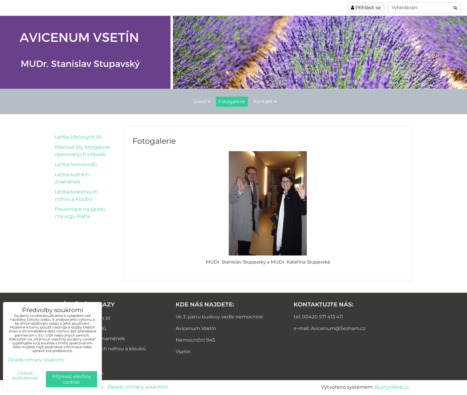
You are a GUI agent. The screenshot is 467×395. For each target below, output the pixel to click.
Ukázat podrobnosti (25, 375)
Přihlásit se (366, 7)
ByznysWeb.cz (392, 387)
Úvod (202, 101)
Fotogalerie (231, 101)
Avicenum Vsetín (196, 328)
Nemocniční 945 (195, 340)
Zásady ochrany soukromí (137, 387)
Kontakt (265, 101)
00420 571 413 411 (322, 317)
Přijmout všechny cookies (71, 379)
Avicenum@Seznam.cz (338, 328)
